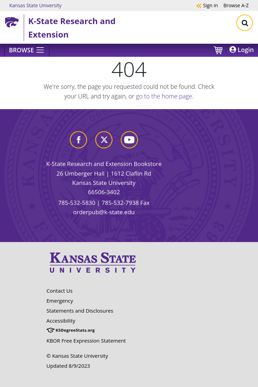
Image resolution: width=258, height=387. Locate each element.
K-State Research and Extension (72, 27)
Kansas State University (35, 5)
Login (241, 49)
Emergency (59, 300)
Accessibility (60, 320)
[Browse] (27, 50)
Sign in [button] (207, 5)
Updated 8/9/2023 (68, 365)
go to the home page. (165, 96)
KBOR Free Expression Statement (86, 340)
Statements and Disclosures (79, 310)
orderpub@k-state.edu (104, 212)
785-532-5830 (76, 203)
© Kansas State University (77, 355)
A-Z (236, 5)
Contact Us (59, 290)
